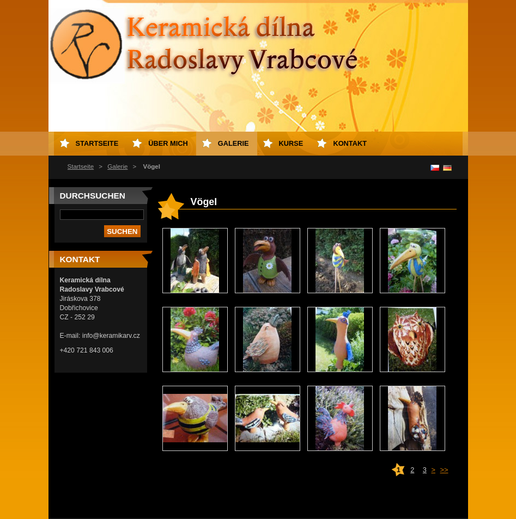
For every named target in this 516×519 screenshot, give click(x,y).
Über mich (168, 143)
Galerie (117, 166)
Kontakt (350, 143)
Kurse (291, 143)
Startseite (81, 166)
